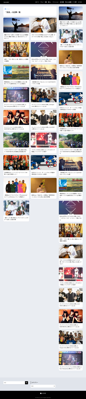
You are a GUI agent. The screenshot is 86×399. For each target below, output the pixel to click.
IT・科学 (75, 2)
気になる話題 (68, 2)
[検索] (26, 382)
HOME (43, 393)
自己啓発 (62, 2)
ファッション (56, 2)
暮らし (49, 2)
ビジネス (80, 2)
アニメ (41, 2)
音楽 (46, 2)
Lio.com (7, 2)
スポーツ (37, 2)
